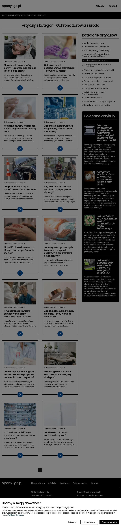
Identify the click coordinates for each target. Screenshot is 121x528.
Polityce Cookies (15, 515)
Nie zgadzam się (89, 522)
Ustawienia (72, 522)
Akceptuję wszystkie (109, 522)
